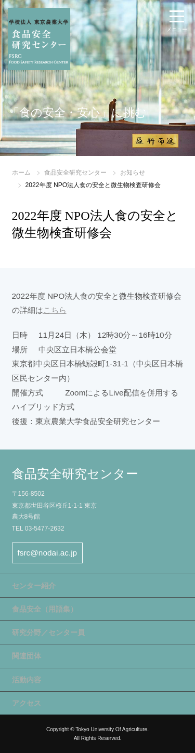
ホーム (21, 172)
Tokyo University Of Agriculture (111, 729)
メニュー (176, 29)
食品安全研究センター (75, 172)
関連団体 (26, 656)
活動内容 (26, 680)
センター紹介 (34, 586)
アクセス (26, 703)
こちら (55, 310)
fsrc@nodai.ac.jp (47, 552)
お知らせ (132, 172)
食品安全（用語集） (44, 609)
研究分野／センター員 (48, 632)
